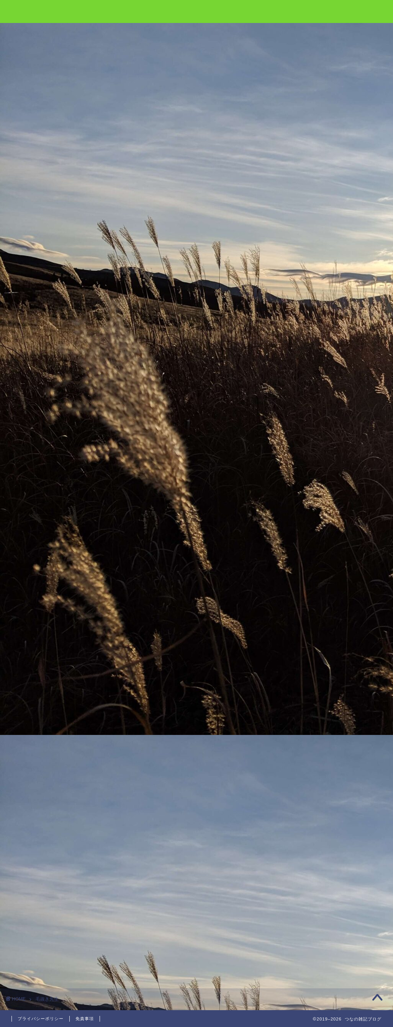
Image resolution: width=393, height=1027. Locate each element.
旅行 (297, 308)
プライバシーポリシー (41, 1018)
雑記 (297, 347)
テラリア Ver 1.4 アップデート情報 (328, 147)
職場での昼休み (311, 190)
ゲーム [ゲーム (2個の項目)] (319, 400)
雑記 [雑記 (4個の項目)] (335, 410)
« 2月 (276, 599)
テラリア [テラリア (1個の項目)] (346, 400)
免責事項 (84, 1018)
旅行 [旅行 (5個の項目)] (292, 410)
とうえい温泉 (308, 103)
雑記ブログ (196, 11)
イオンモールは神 (314, 171)
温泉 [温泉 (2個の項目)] (314, 410)
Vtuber (301, 250)
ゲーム (300, 269)
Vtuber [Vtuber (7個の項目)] (294, 400)
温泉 (297, 328)
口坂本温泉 (305, 123)
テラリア (303, 289)
